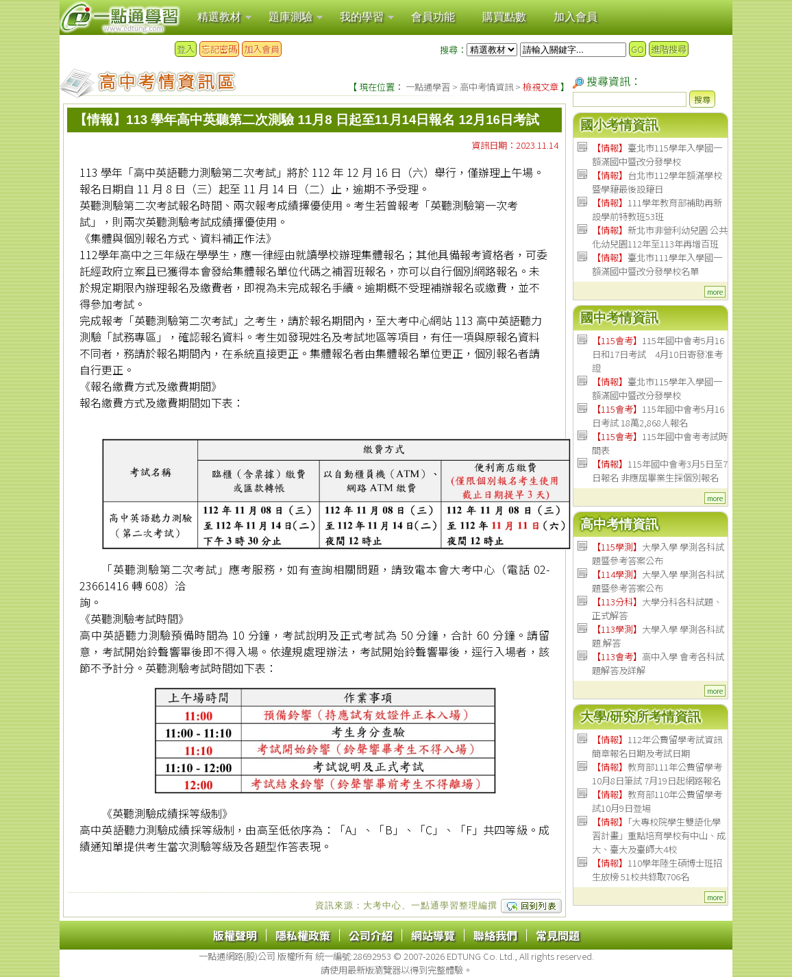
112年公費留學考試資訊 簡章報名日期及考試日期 (657, 746)
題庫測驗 (290, 17)
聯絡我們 (495, 935)
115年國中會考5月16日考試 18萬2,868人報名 (658, 415)
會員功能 (433, 17)
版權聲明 (235, 935)
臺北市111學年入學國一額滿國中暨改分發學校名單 (657, 264)
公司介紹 (371, 935)
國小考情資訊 (619, 125)
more (715, 292)
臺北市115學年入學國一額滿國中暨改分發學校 (657, 154)
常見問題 (558, 935)
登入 (186, 49)
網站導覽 (433, 935)
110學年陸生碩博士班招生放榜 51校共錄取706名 (657, 869)
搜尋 (702, 99)
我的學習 (362, 17)
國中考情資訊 (619, 318)
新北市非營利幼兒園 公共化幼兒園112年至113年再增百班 (660, 237)
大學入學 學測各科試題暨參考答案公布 (658, 553)
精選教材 (219, 17)
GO (637, 49)
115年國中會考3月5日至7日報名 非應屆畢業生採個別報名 (660, 470)
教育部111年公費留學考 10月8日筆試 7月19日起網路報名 (657, 773)
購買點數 (504, 17)
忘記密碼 (219, 49)
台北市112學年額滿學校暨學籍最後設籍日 (657, 182)
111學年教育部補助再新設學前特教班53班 (657, 209)
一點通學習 (428, 86)
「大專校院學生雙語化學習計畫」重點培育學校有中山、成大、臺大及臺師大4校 (659, 835)
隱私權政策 (302, 935)
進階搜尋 (668, 49)
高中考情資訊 (486, 86)
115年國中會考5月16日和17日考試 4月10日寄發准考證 (658, 354)
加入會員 (575, 17)
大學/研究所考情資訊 (640, 717)
